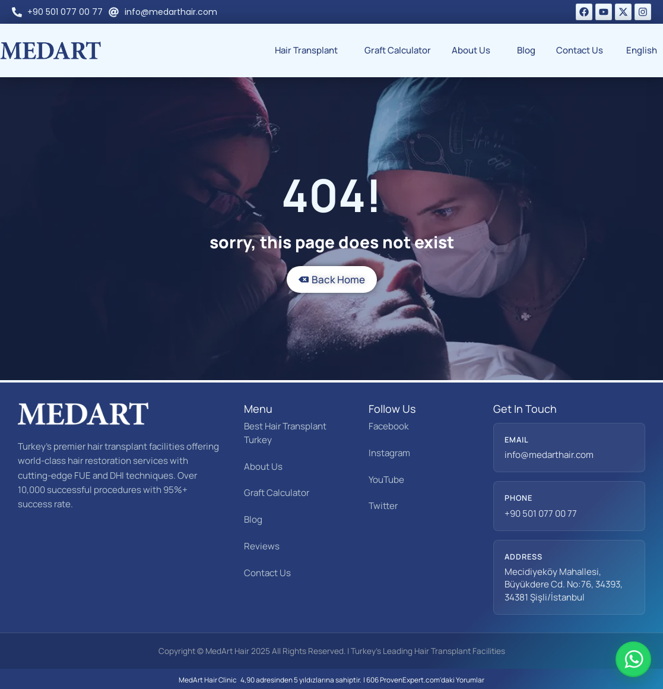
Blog (526, 50)
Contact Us (579, 50)
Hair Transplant (309, 50)
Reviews (262, 546)
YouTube (386, 479)
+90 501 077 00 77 (541, 513)
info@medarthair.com (549, 454)
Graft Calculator (397, 50)
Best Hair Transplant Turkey (285, 433)
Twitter (383, 506)
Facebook (389, 426)
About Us (474, 50)
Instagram (389, 453)
